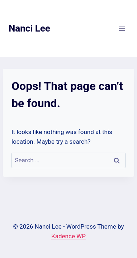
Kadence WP (68, 236)
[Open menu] (121, 28)
